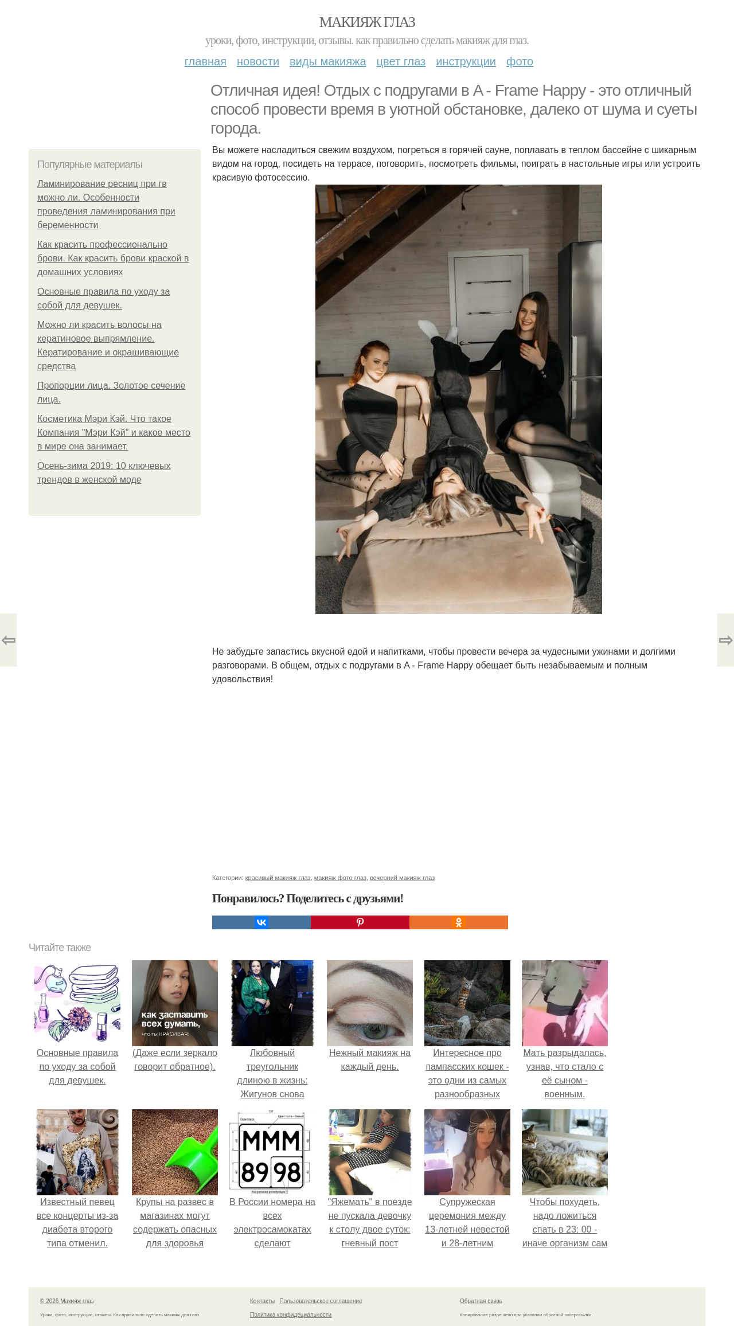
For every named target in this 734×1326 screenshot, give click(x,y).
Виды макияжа (328, 61)
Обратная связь (481, 1301)
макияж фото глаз (340, 877)
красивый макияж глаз (278, 877)
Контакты (262, 1301)
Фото (519, 61)
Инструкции (466, 61)
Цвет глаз (401, 61)
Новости (258, 61)
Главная (206, 61)
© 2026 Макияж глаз (66, 1301)
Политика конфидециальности (290, 1315)
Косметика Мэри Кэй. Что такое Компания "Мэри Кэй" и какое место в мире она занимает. (113, 432)
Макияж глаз (367, 22)
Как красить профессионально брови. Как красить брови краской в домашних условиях (113, 258)
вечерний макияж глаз (402, 877)
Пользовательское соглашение (321, 1301)
